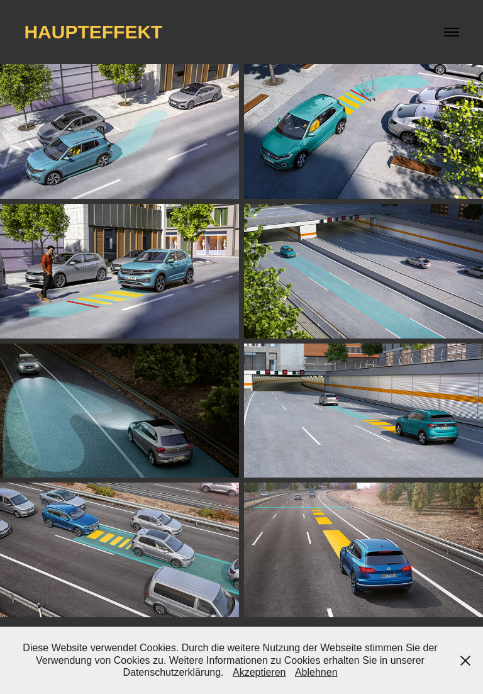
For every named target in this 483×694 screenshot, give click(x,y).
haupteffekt (93, 31)
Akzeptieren (259, 672)
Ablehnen (316, 672)
